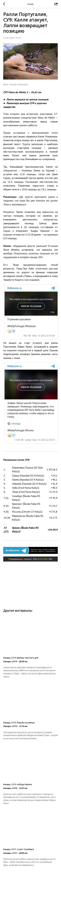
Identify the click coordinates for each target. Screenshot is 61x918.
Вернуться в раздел (30, 911)
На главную (30, 905)
